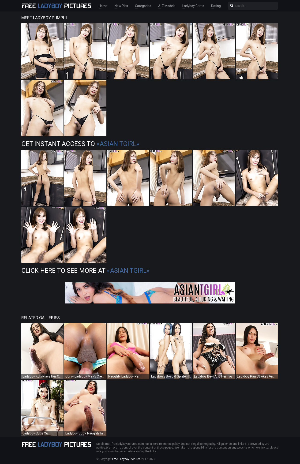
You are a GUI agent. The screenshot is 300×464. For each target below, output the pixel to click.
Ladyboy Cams (193, 6)
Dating (216, 6)
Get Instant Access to (80, 144)
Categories (143, 6)
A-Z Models (166, 6)
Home (103, 6)
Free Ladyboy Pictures (126, 459)
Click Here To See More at (85, 270)
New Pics (121, 6)
